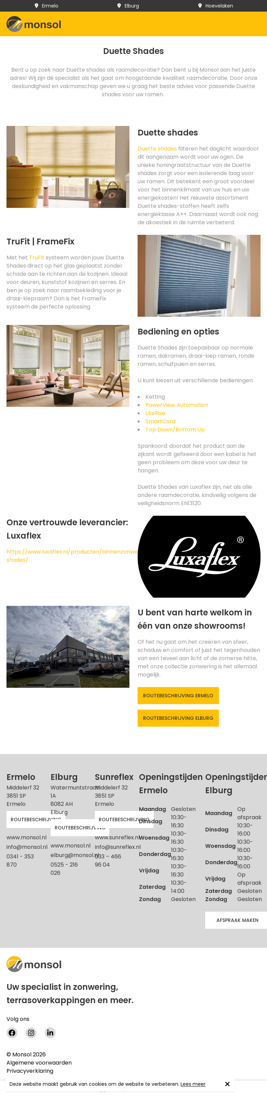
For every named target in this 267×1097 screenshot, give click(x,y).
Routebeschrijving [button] (36, 819)
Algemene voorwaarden (39, 1063)
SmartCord (160, 421)
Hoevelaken (215, 5)
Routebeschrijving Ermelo (178, 695)
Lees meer (193, 1084)
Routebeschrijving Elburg (178, 718)
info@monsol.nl (26, 847)
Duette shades (157, 149)
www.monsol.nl (26, 837)
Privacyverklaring (29, 1071)
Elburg (127, 5)
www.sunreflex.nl (117, 837)
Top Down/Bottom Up (175, 429)
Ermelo (46, 5)
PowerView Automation (176, 405)
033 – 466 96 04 (108, 861)
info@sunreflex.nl (118, 847)
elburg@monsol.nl (75, 855)
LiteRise (155, 413)
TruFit (36, 257)
